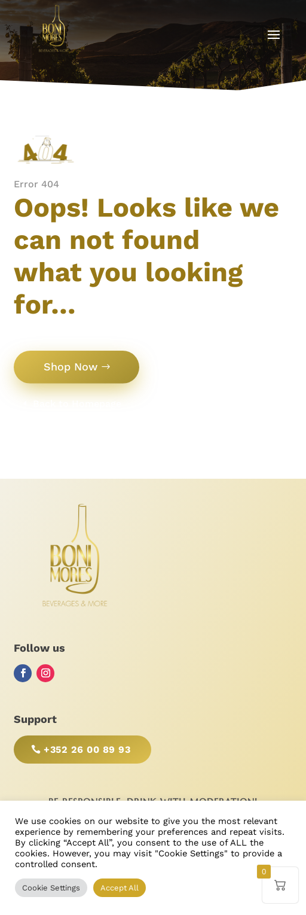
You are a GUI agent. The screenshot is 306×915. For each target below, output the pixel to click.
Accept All (119, 887)
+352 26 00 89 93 (87, 749)
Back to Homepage (77, 403)
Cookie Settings (51, 887)
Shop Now (70, 366)
